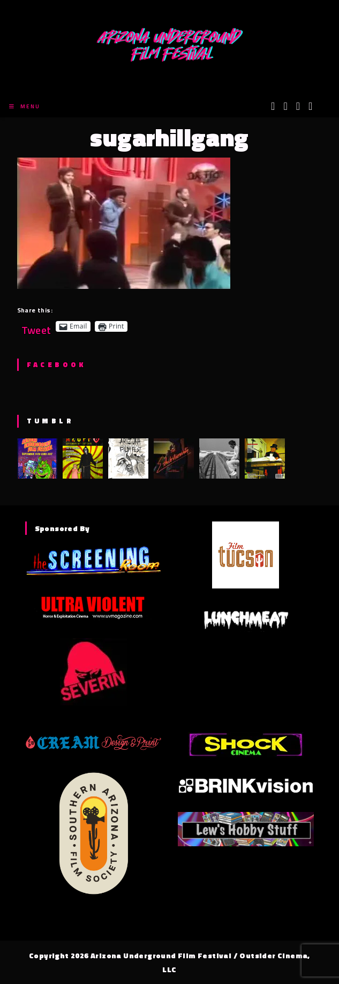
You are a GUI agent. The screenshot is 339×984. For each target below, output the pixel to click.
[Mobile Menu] (24, 106)
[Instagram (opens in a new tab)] (298, 106)
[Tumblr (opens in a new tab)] (310, 106)
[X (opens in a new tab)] (273, 106)
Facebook (56, 364)
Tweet (36, 326)
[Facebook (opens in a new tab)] (285, 106)
